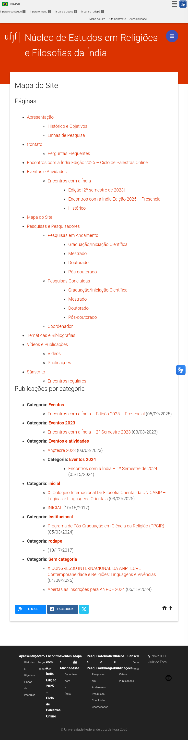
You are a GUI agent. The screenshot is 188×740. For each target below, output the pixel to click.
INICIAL (55, 507)
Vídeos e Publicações (47, 344)
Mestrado (77, 253)
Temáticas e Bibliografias (51, 335)
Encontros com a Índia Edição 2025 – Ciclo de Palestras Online (87, 162)
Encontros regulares (67, 380)
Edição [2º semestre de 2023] (96, 189)
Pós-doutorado (82, 271)
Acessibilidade (138, 19)
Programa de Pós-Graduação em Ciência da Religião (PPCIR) (106, 525)
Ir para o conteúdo (12, 11)
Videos (54, 353)
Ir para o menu (40, 11)
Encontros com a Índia (69, 180)
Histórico (77, 208)
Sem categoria (62, 559)
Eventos (56, 404)
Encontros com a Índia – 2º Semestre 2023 (89, 431)
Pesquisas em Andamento (73, 235)
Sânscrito (36, 371)
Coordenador (60, 326)
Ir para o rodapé (92, 11)
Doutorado (78, 262)
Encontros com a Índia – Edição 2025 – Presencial (96, 413)
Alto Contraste (117, 19)
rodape (55, 541)
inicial (54, 483)
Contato (34, 144)
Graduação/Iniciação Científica (98, 244)
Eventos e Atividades (47, 171)
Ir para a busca (66, 11)
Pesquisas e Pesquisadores (53, 226)
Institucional (60, 516)
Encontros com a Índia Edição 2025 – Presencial (115, 199)
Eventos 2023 (61, 422)
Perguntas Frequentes (69, 153)
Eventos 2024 (82, 459)
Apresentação (40, 117)
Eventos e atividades (68, 441)
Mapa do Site (97, 19)
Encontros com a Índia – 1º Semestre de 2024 (112, 468)
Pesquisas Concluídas (69, 280)
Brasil (10, 4)
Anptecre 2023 (62, 450)
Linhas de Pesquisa (66, 135)
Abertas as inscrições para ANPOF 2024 (86, 589)
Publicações (59, 362)
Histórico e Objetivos (67, 126)
